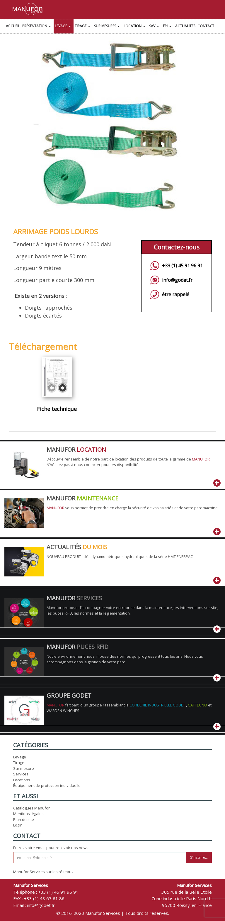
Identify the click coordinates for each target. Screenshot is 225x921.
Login (18, 825)
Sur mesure (23, 768)
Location (135, 27)
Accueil (13, 25)
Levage (63, 27)
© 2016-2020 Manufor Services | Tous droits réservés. (112, 913)
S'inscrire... (199, 857)
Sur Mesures (107, 27)
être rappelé (175, 294)
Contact (205, 25)
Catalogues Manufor (31, 808)
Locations (21, 779)
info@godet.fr (177, 280)
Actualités (185, 25)
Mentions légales (28, 813)
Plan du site (23, 819)
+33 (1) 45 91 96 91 (182, 265)
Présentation (37, 27)
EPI (168, 27)
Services (20, 774)
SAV (155, 27)
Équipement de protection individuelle (47, 785)
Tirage (83, 27)
